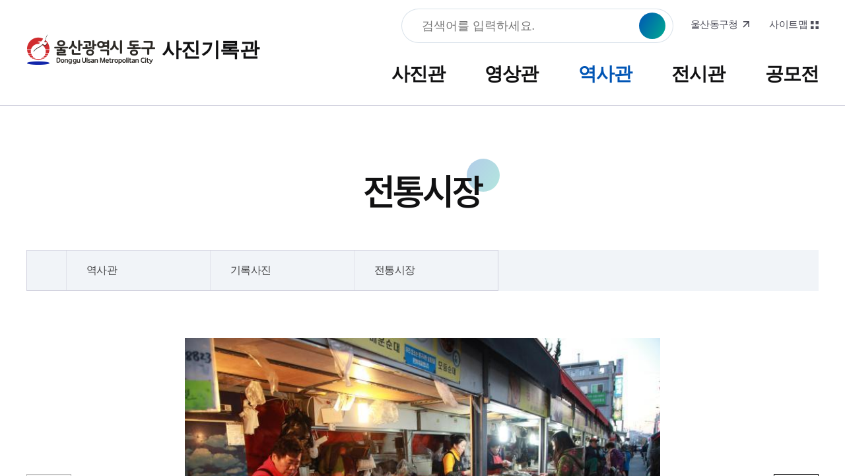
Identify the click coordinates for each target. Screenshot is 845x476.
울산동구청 (714, 24)
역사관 (605, 73)
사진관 (418, 73)
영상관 (511, 73)
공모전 (792, 73)
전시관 (698, 73)
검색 (652, 26)
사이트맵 (788, 24)
